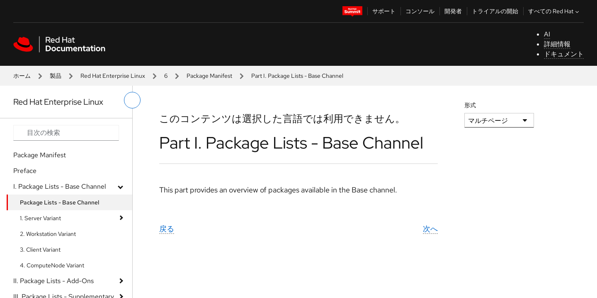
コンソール (419, 11)
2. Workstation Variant (48, 234)
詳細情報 (557, 44)
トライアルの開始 (495, 11)
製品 (55, 75)
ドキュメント (564, 54)
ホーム (22, 75)
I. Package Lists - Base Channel (59, 186)
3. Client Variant (40, 249)
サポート (384, 11)
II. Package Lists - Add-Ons (53, 280)
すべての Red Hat (554, 11)
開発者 (453, 11)
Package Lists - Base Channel (59, 202)
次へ (430, 228)
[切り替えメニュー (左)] (132, 100)
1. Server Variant (40, 218)
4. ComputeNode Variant (52, 265)
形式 (470, 105)
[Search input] (66, 133)
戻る (166, 228)
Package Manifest (209, 75)
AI (547, 34)
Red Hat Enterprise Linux (112, 75)
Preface (24, 170)
